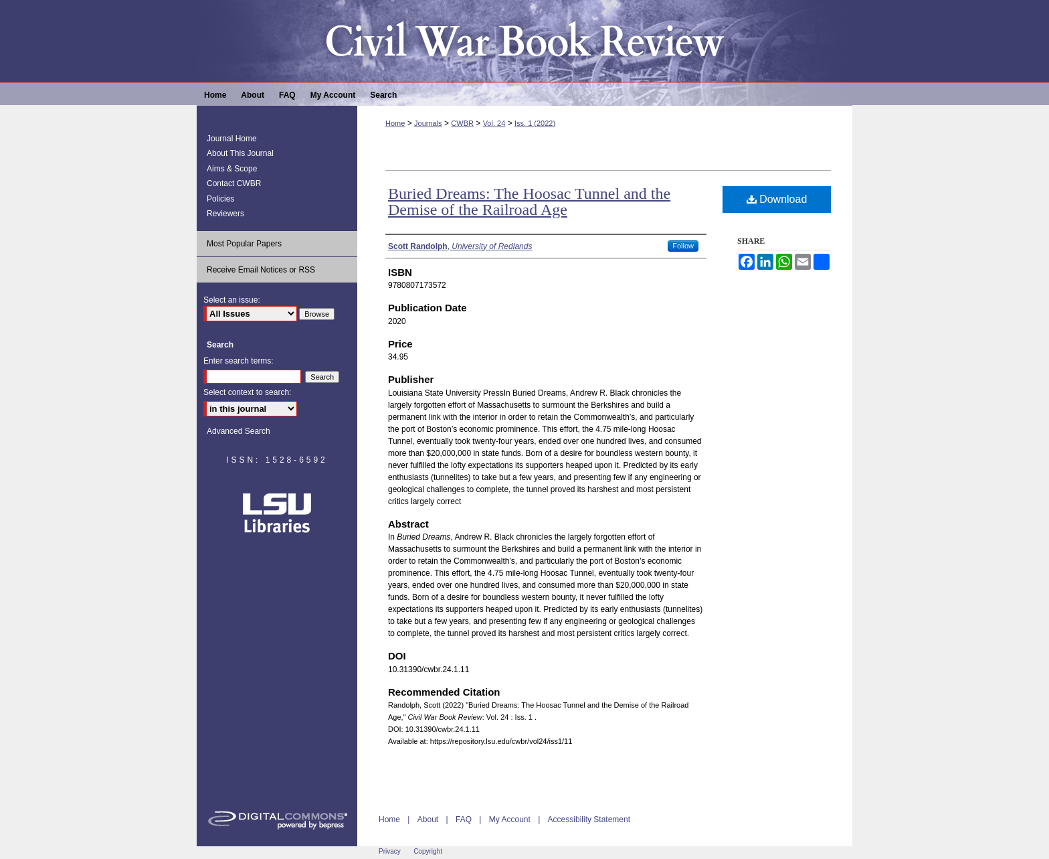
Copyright (427, 851)
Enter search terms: (238, 361)
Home (395, 123)
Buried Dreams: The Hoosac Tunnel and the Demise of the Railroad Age (529, 201)
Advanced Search (238, 431)
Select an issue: (231, 300)
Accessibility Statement (589, 819)
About (427, 819)
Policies (220, 199)
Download (777, 199)
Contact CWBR (234, 183)
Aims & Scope (232, 168)
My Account (510, 819)
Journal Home (232, 138)
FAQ (464, 819)
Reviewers (225, 213)
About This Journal (240, 153)
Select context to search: (247, 392)
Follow (683, 246)
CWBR (462, 123)
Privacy (390, 851)
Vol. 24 (494, 123)
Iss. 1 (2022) (534, 123)
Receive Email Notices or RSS (261, 270)
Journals (428, 123)
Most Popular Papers (244, 243)
